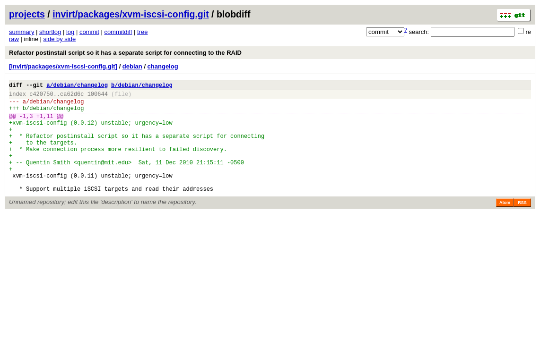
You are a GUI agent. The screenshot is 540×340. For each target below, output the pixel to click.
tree (142, 31)
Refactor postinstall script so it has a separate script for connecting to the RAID (125, 52)
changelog (163, 66)
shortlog (50, 31)
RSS (522, 225)
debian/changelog (56, 106)
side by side (60, 38)
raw (14, 38)
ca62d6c (72, 97)
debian (132, 66)
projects (27, 14)
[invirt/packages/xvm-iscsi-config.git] (63, 66)
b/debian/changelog (142, 86)
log (70, 31)
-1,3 (26, 123)
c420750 (41, 97)
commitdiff (118, 31)
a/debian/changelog (77, 86)
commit (89, 31)
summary (21, 31)
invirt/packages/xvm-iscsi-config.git (130, 14)
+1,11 (44, 123)
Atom (504, 225)
